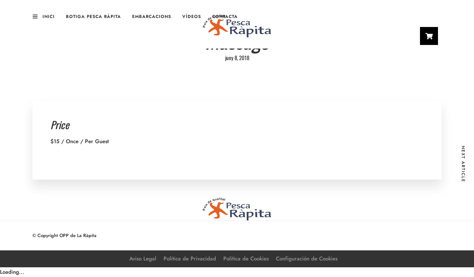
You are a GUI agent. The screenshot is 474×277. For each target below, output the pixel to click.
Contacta (225, 16)
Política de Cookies (246, 259)
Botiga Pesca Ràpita (93, 16)
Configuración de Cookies (306, 259)
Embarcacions (151, 16)
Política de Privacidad (190, 259)
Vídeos (191, 16)
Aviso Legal (142, 259)
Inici (49, 16)
